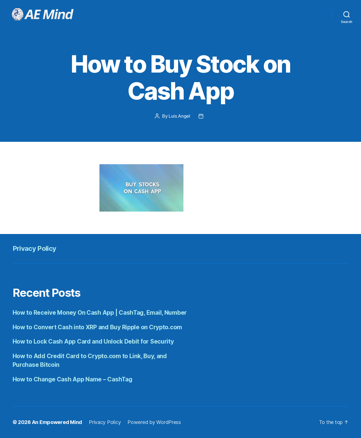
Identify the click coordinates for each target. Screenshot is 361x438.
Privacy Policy (34, 248)
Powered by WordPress (154, 422)
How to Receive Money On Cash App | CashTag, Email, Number (100, 312)
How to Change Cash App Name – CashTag (72, 379)
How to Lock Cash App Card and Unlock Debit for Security (93, 341)
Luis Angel (179, 116)
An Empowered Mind (57, 422)
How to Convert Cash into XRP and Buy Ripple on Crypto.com (97, 327)
